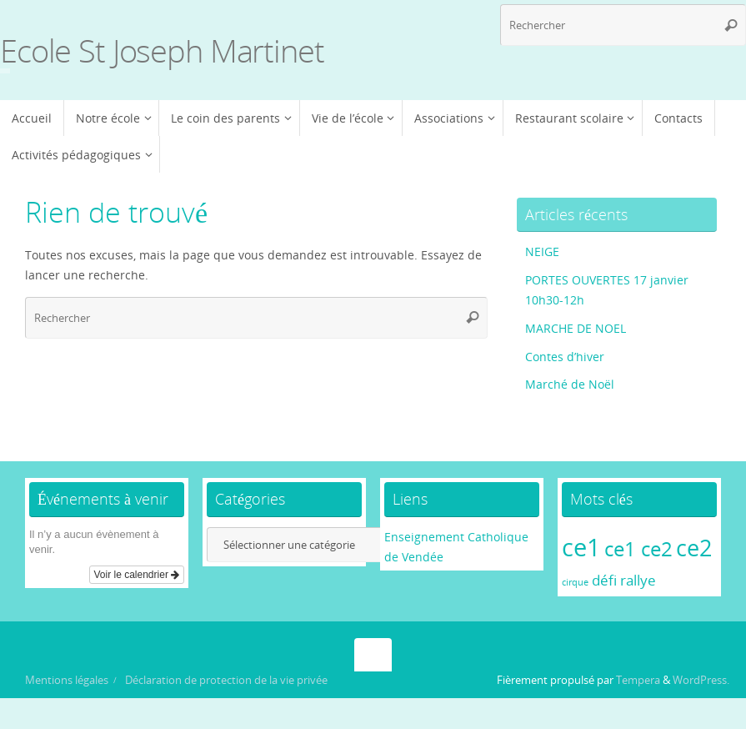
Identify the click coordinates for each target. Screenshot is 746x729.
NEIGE (542, 251)
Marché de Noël (569, 384)
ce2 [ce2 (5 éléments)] (694, 547)
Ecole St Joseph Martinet (162, 50)
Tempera (638, 680)
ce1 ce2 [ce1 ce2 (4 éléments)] (638, 548)
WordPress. (701, 680)
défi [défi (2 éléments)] (604, 580)
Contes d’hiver (564, 356)
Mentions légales (66, 680)
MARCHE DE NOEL (575, 328)
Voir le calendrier (137, 575)
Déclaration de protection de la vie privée (226, 680)
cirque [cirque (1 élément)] (575, 582)
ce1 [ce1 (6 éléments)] (581, 547)
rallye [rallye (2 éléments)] (638, 580)
